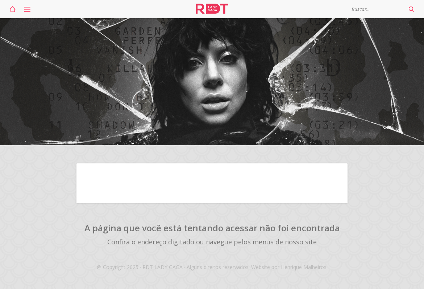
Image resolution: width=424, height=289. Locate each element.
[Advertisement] (212, 183)
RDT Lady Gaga (212, 9)
